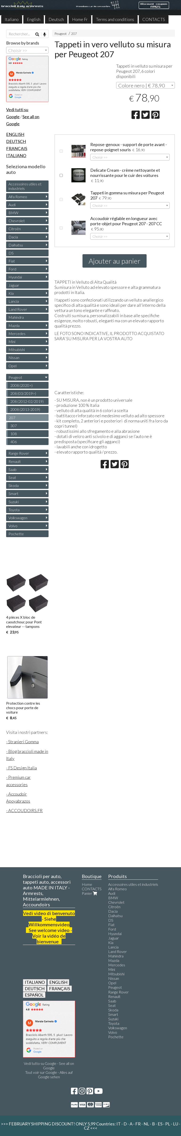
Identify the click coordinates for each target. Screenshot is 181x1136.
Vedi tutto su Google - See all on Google (49, 1065)
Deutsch (56, 19)
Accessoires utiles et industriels (24, 186)
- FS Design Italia (21, 767)
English (33, 19)
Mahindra (16, 317)
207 (74, 34)
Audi (12, 204)
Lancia (13, 301)
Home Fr (80, 19)
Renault (14, 461)
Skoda (13, 485)
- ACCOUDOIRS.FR (24, 810)
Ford (12, 269)
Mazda (14, 325)
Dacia (13, 237)
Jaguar (13, 285)
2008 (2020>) (21, 385)
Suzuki (13, 501)
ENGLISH (58, 982)
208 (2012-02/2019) (27, 401)
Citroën (14, 228)
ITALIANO (35, 982)
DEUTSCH (35, 988)
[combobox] (145, 85)
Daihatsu (15, 245)
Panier (90, 893)
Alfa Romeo (17, 196)
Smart (13, 493)
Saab (12, 469)
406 (13, 441)
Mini (11, 341)
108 (13, 433)
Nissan (13, 357)
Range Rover (18, 453)
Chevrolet (16, 220)
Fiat (11, 261)
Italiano (12, 19)
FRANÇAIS (59, 988)
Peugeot (60, 34)
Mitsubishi (16, 349)
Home (87, 884)
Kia (11, 293)
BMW (13, 212)
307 (13, 425)
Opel (12, 366)
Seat (12, 477)
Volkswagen (17, 517)
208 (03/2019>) (23, 393)
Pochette (16, 533)
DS (11, 253)
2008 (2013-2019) (25, 409)
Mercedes (16, 333)
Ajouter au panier (114, 261)
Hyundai (15, 277)
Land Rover (17, 309)
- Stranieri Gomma (22, 741)
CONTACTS (153, 19)
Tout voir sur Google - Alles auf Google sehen (49, 1074)
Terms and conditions (115, 19)
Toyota (14, 509)
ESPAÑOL (34, 994)
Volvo (12, 525)
